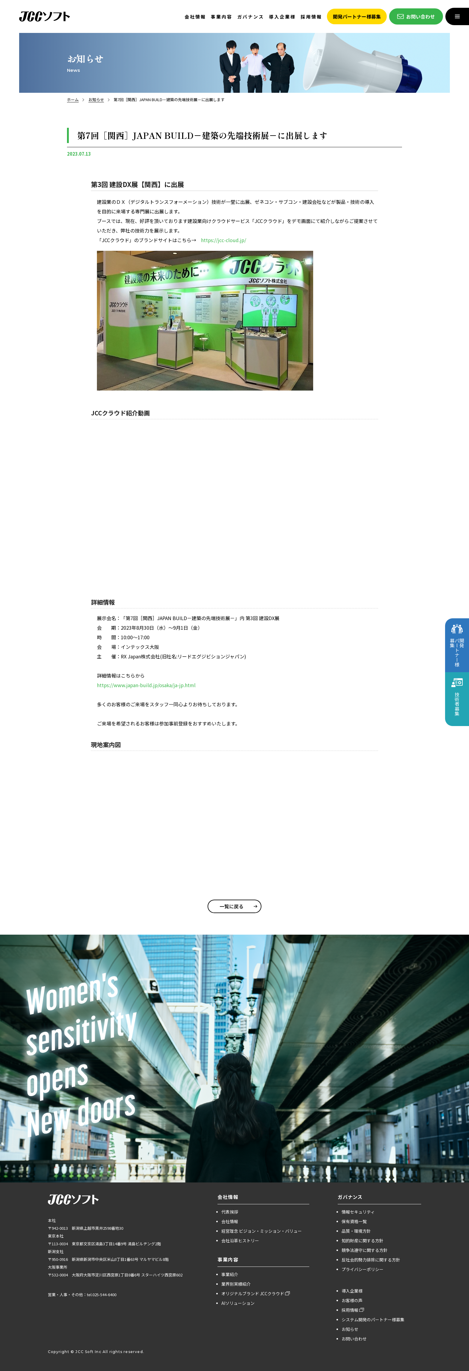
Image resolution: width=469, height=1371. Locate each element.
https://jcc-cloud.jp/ (223, 240)
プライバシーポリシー (362, 1269)
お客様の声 (352, 1300)
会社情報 (229, 1221)
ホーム (73, 99)
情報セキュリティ (358, 1212)
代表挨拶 (229, 1212)
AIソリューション (238, 1303)
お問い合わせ (354, 1339)
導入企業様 (352, 1291)
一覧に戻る (231, 906)
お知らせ (96, 99)
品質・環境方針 (356, 1231)
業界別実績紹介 (236, 1284)
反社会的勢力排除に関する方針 (371, 1260)
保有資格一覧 (354, 1221)
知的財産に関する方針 (362, 1241)
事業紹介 (229, 1274)
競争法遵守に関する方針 (365, 1250)
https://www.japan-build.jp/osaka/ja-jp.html (146, 685)
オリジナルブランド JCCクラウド (252, 1293)
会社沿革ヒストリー (240, 1241)
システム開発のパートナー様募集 (373, 1320)
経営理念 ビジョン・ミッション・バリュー (261, 1231)
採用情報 (350, 1310)
